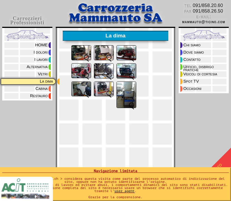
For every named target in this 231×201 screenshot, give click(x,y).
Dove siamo (193, 52)
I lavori (41, 59)
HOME (41, 44)
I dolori (40, 52)
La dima (46, 81)
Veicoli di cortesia (200, 73)
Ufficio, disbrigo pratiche (199, 67)
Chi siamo (191, 44)
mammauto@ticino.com (203, 22)
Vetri (43, 73)
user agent (125, 191)
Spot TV (191, 81)
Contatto (192, 59)
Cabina (41, 88)
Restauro (39, 95)
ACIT (27, 189)
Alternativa (37, 66)
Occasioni (192, 88)
